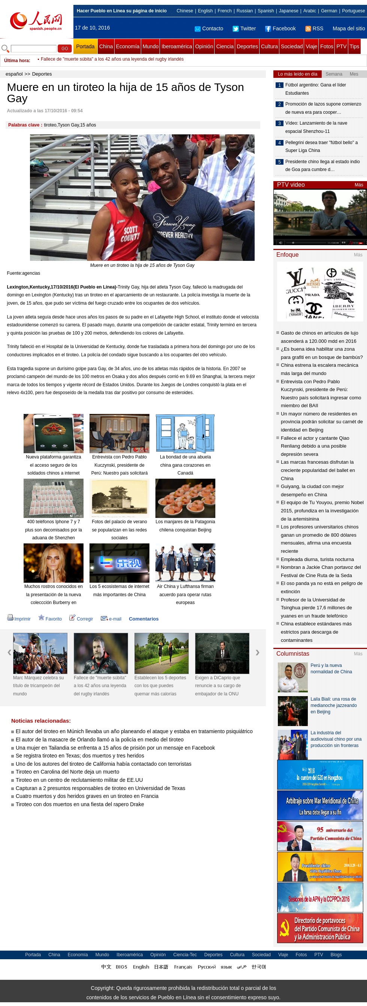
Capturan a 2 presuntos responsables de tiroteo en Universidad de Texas (100, 788)
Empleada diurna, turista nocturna (317, 559)
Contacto (209, 28)
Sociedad (292, 46)
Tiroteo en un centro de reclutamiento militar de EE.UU (79, 780)
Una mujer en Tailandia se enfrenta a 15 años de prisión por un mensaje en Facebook (115, 748)
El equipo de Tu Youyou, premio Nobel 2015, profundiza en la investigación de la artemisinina (322, 510)
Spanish (266, 10)
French (224, 10)
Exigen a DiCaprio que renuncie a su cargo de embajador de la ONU (218, 685)
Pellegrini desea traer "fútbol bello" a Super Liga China (321, 146)
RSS (314, 28)
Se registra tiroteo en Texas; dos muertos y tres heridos (80, 756)
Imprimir (19, 619)
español (14, 74)
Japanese (288, 10)
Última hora (16, 60)
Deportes (247, 46)
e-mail (111, 619)
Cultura (269, 46)
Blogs (336, 954)
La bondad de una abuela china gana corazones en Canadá (185, 465)
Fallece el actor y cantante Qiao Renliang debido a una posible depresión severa (315, 446)
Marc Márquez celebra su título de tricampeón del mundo (38, 685)
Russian (245, 10)
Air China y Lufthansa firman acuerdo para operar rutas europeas (185, 594)
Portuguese (353, 10)
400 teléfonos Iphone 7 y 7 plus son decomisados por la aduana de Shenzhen (53, 529)
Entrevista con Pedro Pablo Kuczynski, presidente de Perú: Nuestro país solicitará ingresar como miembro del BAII (119, 473)
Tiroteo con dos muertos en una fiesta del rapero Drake (80, 804)
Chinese (185, 10)
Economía (128, 46)
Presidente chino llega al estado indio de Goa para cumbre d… (322, 166)
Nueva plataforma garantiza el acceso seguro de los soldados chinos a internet (53, 465)
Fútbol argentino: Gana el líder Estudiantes (315, 89)
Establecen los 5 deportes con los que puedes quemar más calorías (160, 685)
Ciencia (225, 46)
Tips (355, 46)
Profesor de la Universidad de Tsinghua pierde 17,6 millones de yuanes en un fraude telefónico (316, 608)
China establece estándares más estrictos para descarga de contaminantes (316, 632)
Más (359, 185)
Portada (85, 46)
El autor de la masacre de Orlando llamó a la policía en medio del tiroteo (100, 740)
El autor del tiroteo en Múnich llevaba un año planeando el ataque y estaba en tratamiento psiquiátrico (134, 731)
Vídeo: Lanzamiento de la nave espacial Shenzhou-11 (316, 127)
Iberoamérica (176, 46)
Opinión (204, 46)
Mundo (151, 46)
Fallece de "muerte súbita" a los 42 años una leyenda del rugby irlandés (112, 60)
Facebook (280, 28)
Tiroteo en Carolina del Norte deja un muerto (67, 772)
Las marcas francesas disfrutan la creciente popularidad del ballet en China (318, 470)
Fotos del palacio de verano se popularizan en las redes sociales (119, 529)
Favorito (50, 619)
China (106, 46)
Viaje (311, 46)
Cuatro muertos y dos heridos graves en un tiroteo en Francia (87, 796)
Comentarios (143, 619)
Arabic (309, 10)
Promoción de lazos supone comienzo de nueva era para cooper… (323, 108)
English (205, 10)
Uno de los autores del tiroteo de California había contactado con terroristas (103, 764)
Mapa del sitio (349, 28)
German (329, 10)
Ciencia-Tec (185, 954)
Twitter (244, 28)
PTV (341, 46)
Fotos (326, 46)
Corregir (81, 619)
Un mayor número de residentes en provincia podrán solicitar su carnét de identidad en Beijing (322, 422)
